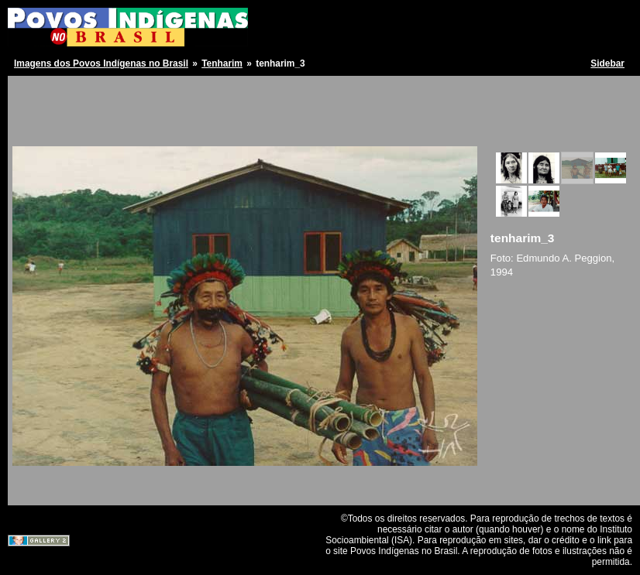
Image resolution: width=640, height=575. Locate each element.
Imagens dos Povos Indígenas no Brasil (101, 63)
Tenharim (222, 63)
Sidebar (607, 63)
